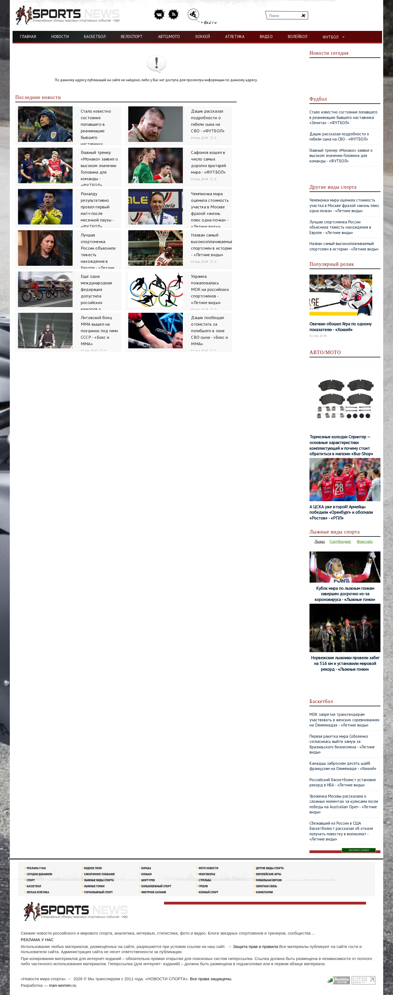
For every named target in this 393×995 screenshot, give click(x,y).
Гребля (203, 886)
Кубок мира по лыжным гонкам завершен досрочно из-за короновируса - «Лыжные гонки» (345, 593)
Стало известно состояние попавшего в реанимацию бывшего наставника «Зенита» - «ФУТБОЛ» (343, 117)
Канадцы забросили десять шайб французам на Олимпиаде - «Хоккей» (342, 766)
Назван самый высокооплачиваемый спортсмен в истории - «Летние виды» (344, 246)
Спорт (31, 880)
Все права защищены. (211, 978)
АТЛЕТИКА (235, 36)
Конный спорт (208, 892)
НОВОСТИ (60, 36)
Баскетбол (34, 886)
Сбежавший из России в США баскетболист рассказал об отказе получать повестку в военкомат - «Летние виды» (341, 831)
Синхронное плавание (99, 874)
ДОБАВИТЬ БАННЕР (359, 850)
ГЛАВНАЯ (28, 36)
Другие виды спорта (270, 868)
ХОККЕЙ (202, 36)
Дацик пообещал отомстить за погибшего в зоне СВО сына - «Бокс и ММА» (209, 330)
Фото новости (208, 868)
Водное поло (93, 868)
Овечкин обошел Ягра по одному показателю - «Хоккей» (340, 326)
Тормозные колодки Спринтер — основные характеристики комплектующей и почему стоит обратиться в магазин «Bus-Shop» (341, 445)
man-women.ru (62, 985)
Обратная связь (266, 886)
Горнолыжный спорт (98, 892)
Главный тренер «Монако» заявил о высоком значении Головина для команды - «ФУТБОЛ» (341, 156)
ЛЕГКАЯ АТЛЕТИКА (38, 892)
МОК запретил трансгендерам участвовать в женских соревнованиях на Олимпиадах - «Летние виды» (344, 720)
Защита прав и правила (255, 946)
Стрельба (205, 880)
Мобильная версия (269, 880)
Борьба (146, 868)
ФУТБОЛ (330, 37)
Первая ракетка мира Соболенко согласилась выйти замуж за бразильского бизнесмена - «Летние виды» (342, 744)
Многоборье (207, 874)
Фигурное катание (153, 892)
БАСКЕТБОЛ (95, 36)
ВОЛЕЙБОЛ (297, 36)
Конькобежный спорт (156, 886)
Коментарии (264, 892)
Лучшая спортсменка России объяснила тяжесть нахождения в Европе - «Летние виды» (340, 227)
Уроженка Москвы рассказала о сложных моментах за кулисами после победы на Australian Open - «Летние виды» (343, 804)
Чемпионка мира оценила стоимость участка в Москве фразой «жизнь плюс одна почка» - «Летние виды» (344, 205)
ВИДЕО (266, 36)
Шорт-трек (148, 880)
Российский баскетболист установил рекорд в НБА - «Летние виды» (342, 782)
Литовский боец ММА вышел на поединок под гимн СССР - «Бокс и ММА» (99, 330)
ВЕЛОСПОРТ (132, 36)
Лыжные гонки (94, 886)
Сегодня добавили (39, 874)
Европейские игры (268, 874)
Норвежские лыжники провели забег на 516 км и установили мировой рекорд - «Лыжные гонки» (345, 663)
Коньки (146, 874)
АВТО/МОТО (169, 36)
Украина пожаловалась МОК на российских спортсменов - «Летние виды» (210, 289)
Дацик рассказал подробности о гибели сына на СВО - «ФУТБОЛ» (339, 136)
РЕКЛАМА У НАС (36, 868)
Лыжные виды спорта (99, 880)
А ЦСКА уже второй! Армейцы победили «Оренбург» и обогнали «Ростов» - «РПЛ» (341, 512)
